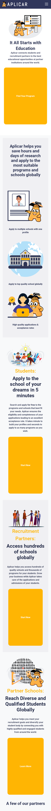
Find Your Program (25, 96)
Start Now (25, 465)
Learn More (25, 766)
